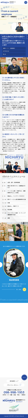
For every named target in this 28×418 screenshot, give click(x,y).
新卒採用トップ (14, 381)
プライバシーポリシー (13, 385)
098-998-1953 (14, 392)
